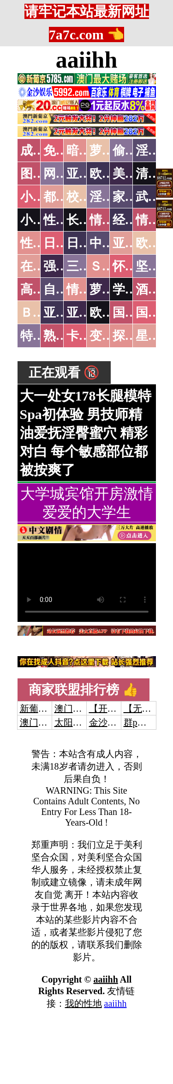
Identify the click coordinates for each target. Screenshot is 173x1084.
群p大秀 (140, 722)
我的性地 (83, 1003)
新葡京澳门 (43, 708)
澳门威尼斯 (77, 708)
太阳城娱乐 (77, 722)
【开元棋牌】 (116, 708)
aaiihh (86, 60)
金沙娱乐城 (112, 722)
